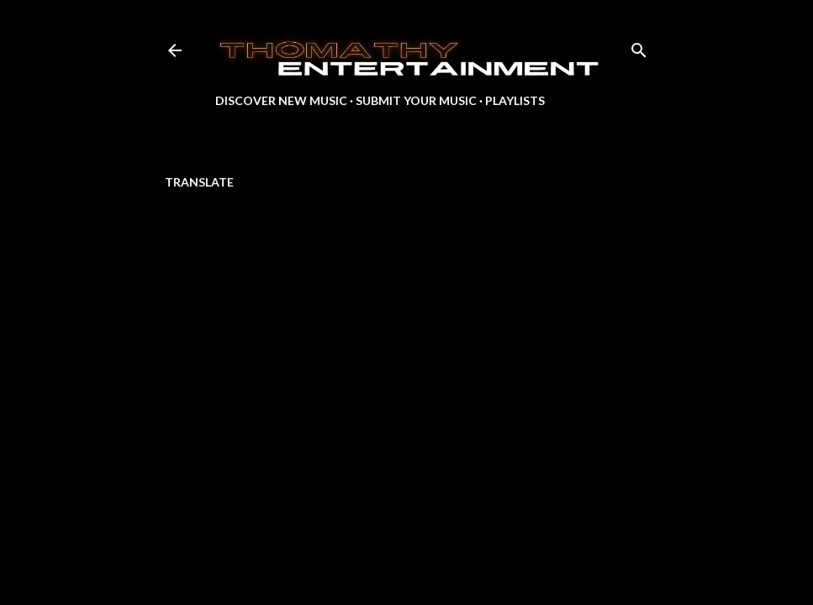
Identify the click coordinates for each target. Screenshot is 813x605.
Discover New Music (281, 100)
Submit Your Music (416, 100)
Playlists (515, 100)
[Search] (639, 46)
